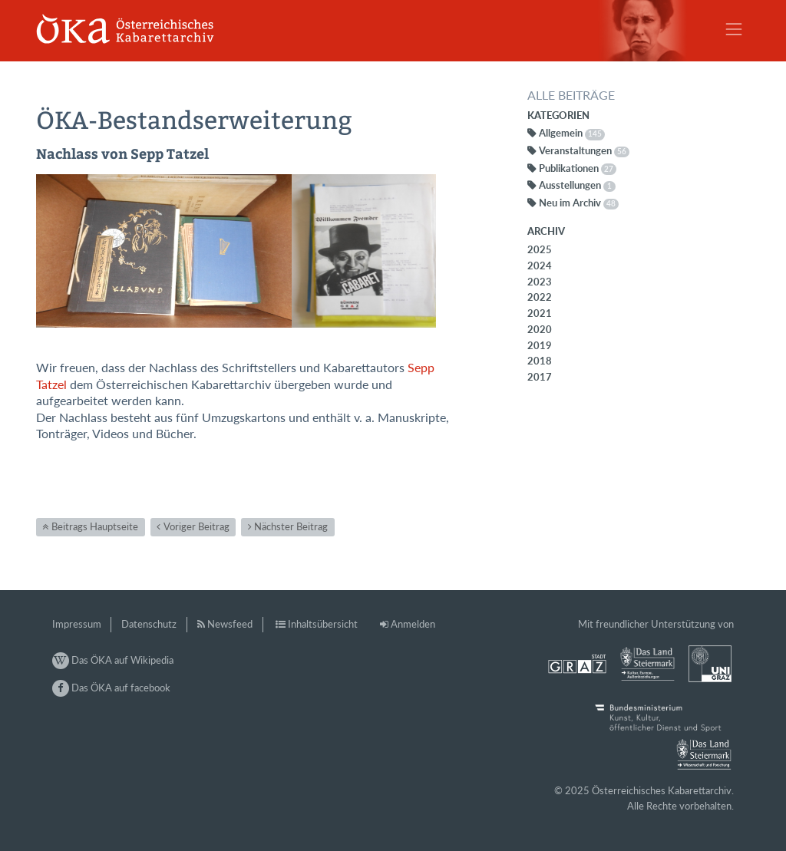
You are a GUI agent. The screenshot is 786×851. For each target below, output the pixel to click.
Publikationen (577, 168)
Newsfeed (230, 624)
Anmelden (413, 624)
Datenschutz (149, 624)
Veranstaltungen (584, 150)
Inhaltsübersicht (323, 624)
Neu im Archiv (579, 202)
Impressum (76, 624)
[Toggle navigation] (734, 29)
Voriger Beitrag (196, 526)
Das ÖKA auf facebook (111, 687)
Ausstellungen (577, 185)
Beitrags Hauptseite (94, 526)
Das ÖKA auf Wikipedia (112, 660)
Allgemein (572, 133)
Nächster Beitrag (291, 526)
